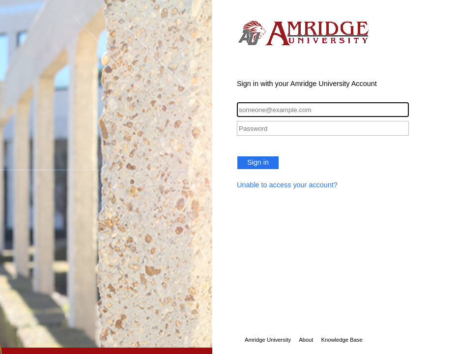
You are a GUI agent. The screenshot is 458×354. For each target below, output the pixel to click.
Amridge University (268, 340)
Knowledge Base (341, 340)
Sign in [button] (258, 162)
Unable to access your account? (287, 185)
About (306, 340)
